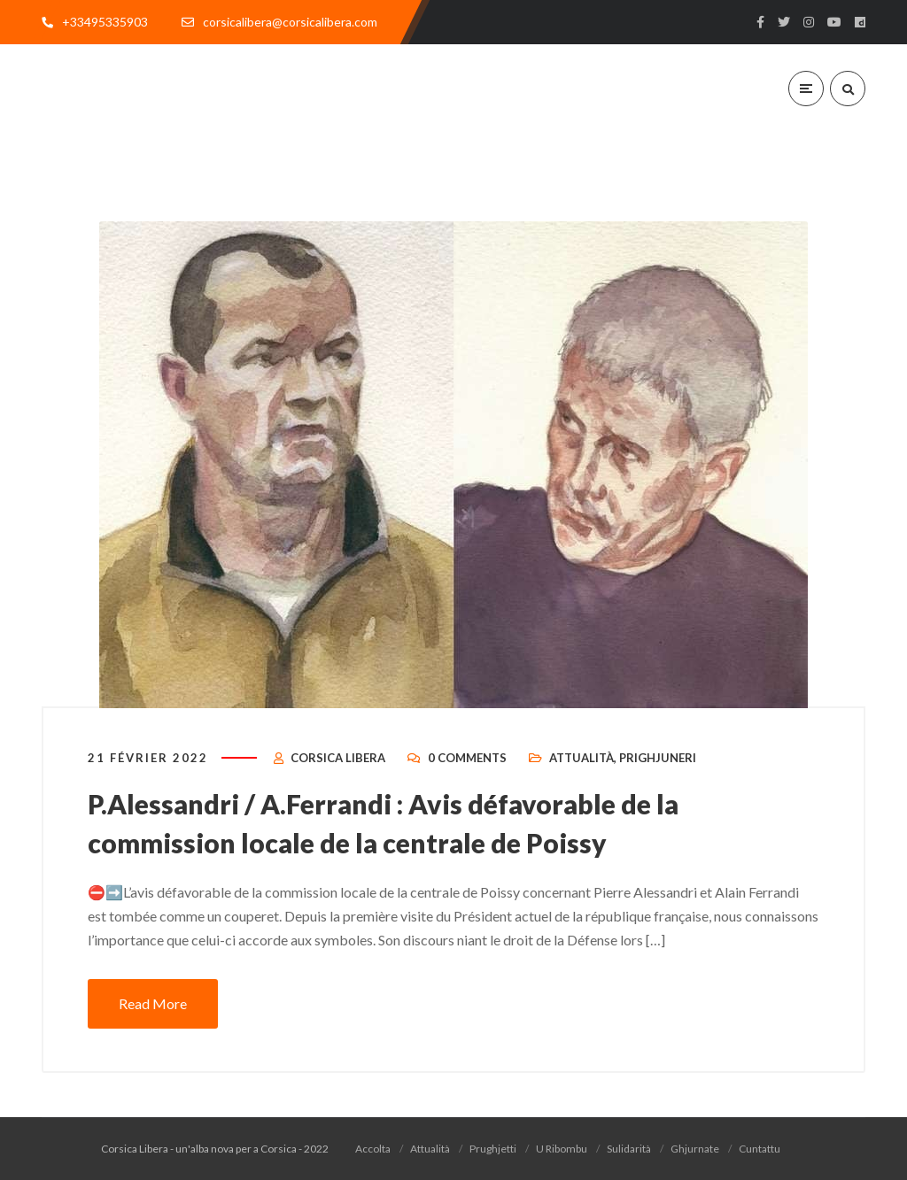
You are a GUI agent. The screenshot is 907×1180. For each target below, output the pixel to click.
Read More (153, 1003)
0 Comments (467, 758)
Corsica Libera (338, 758)
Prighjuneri (657, 758)
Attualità (581, 758)
